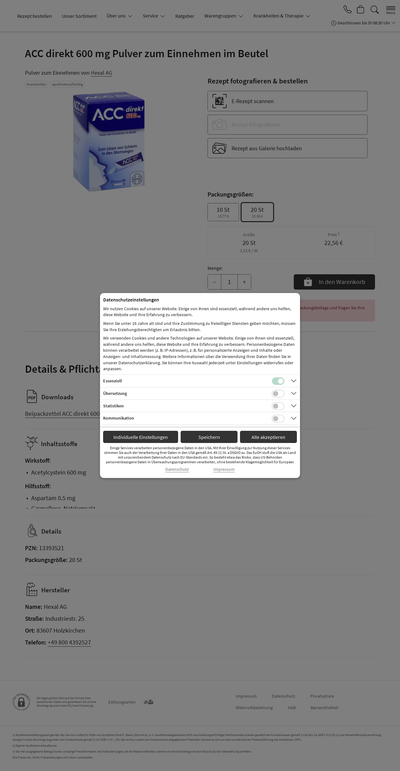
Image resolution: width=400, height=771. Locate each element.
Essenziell (112, 381)
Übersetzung (115, 393)
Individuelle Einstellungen (140, 437)
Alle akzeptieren (268, 437)
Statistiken (113, 406)
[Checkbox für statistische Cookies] (278, 406)
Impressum (224, 469)
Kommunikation (118, 418)
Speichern (209, 437)
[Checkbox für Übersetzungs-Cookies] (278, 393)
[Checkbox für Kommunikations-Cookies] (278, 418)
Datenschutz (177, 469)
